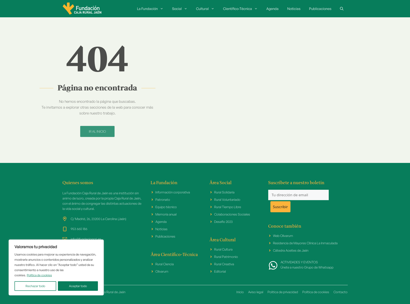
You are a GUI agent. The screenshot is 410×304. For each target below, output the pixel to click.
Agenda (272, 8)
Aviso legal (255, 292)
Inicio (240, 292)
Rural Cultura (223, 249)
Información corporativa (172, 192)
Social (182, 8)
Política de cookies (39, 275)
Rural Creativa (224, 264)
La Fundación (152, 8)
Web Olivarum (283, 236)
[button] (342, 8)
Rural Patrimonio (226, 257)
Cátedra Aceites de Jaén (290, 250)
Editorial (220, 271)
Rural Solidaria (224, 192)
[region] (56, 267)
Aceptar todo (78, 286)
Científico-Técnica (242, 8)
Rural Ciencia (164, 264)
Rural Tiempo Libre (227, 207)
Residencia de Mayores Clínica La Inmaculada (305, 243)
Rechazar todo (35, 286)
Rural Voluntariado (227, 200)
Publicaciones (320, 8)
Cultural (207, 8)
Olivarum (161, 271)
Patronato (162, 200)
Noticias (293, 8)
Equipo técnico (166, 207)
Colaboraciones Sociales (232, 214)
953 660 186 (79, 229)
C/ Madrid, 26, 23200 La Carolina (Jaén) (98, 219)
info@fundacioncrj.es (86, 239)
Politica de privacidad (283, 292)
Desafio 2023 (223, 222)
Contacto (340, 292)
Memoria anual (166, 214)
